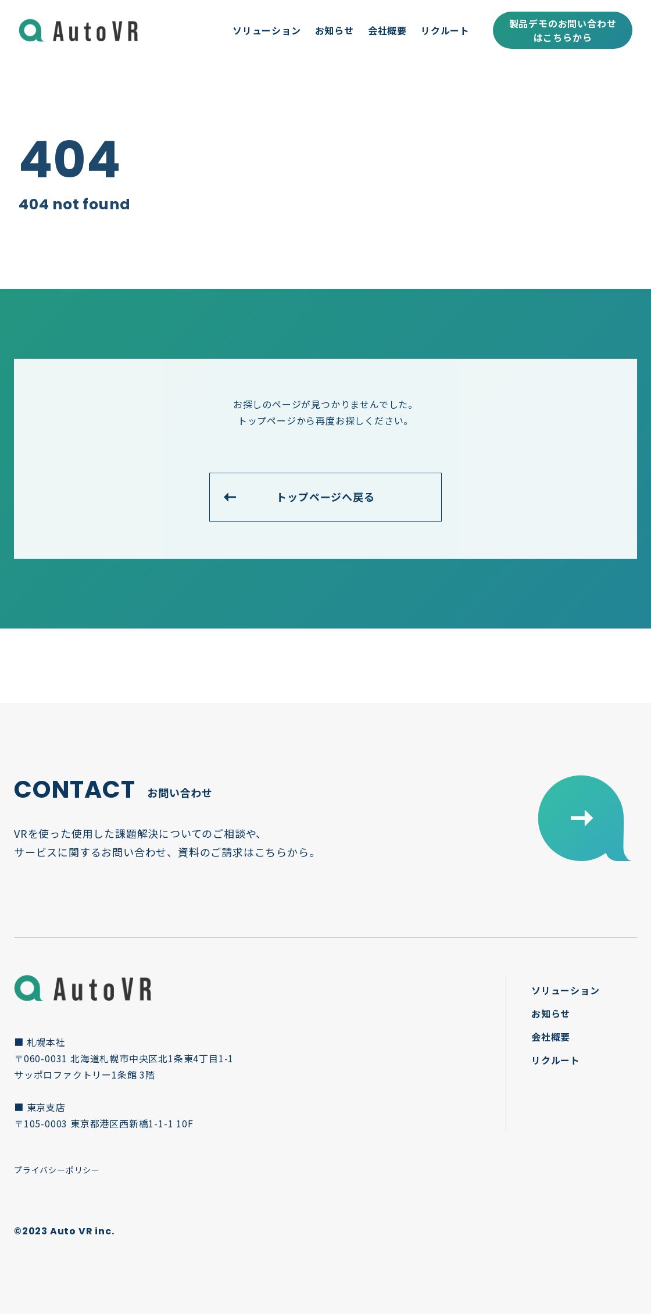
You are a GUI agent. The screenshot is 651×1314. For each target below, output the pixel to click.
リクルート (445, 30)
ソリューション (267, 30)
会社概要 (387, 30)
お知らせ (334, 30)
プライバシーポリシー (57, 1170)
